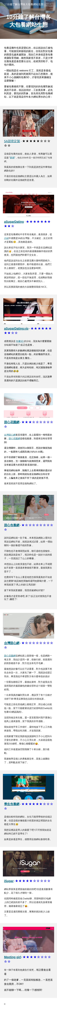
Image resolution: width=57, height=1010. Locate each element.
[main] (28, 19)
